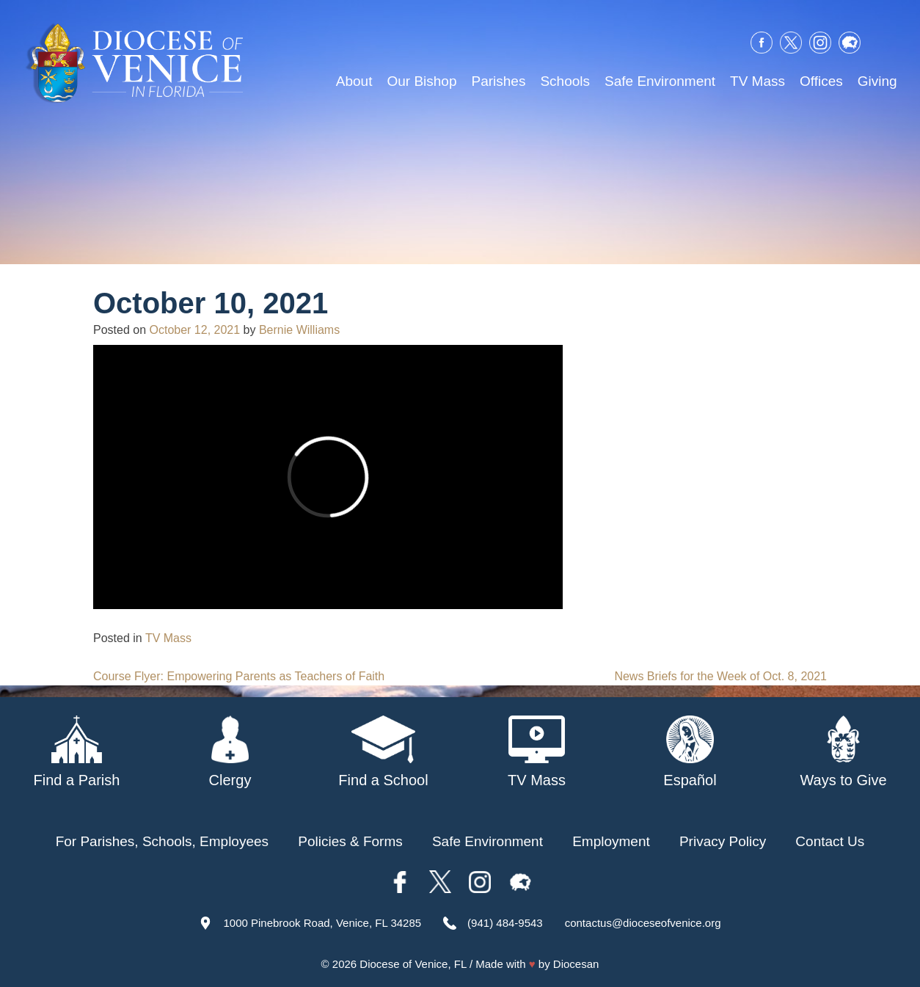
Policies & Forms (350, 841)
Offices (821, 81)
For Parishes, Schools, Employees (162, 841)
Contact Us (829, 841)
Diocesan (576, 964)
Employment (611, 841)
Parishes (498, 81)
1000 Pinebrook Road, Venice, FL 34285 (322, 923)
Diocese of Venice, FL (412, 964)
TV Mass (757, 81)
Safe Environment (660, 81)
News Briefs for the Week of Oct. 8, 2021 (720, 676)
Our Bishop (421, 81)
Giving (877, 81)
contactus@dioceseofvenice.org (643, 923)
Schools (565, 81)
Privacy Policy (722, 841)
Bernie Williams (299, 330)
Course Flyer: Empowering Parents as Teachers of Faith (238, 676)
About (354, 81)
